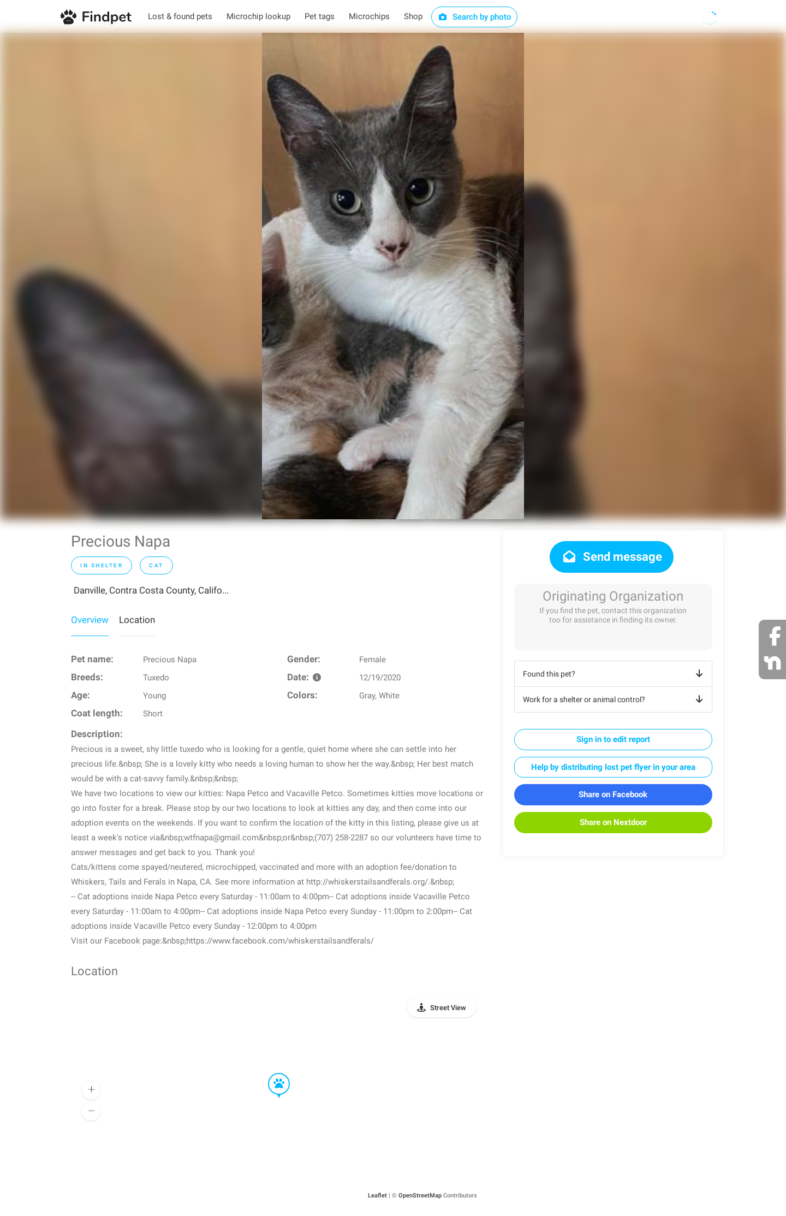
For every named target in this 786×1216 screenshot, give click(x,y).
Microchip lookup (258, 16)
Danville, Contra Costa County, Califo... (151, 590)
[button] (271, 1073)
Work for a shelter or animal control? (615, 699)
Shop (413, 16)
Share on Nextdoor (613, 822)
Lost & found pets (180, 16)
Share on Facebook (613, 794)
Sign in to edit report (613, 739)
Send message (611, 556)
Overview (90, 619)
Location (137, 619)
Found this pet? (615, 674)
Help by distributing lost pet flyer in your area (613, 767)
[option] (393, 276)
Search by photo (474, 17)
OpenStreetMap (420, 1195)
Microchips (369, 16)
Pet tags (320, 16)
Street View (448, 1008)
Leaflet (377, 1195)
